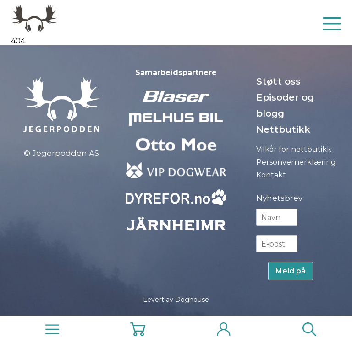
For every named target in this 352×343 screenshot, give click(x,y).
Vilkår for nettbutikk (293, 149)
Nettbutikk (283, 129)
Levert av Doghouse (176, 299)
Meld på (290, 271)
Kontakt (271, 175)
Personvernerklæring (296, 162)
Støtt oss (278, 81)
